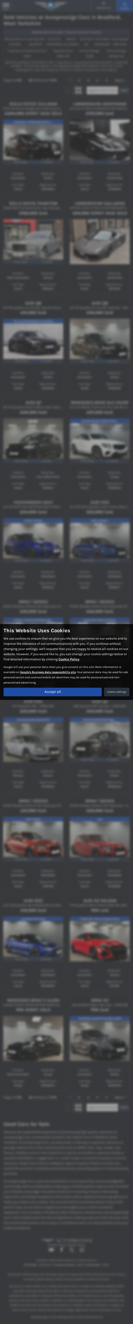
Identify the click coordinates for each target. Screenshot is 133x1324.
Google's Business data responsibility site (48, 672)
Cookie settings (116, 692)
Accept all (52, 692)
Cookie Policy (68, 660)
